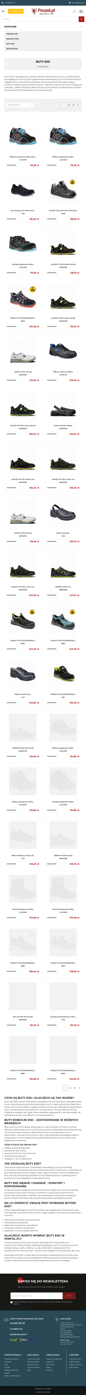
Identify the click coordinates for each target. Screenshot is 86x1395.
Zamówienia (50, 1364)
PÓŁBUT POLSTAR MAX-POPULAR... (63, 211)
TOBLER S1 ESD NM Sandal (23, 748)
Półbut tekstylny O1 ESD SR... (22, 856)
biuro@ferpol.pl (16, 1329)
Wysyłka (7, 1373)
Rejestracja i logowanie (54, 1359)
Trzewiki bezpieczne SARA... (23, 909)
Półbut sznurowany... (22, 694)
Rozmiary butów (33, 1364)
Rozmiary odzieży (33, 1362)
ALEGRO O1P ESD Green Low (22, 587)
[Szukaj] (43, 19)
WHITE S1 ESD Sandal (23, 533)
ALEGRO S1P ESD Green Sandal (22, 426)
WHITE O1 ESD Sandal (23, 372)
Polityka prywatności (11, 1359)
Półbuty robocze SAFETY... (63, 372)
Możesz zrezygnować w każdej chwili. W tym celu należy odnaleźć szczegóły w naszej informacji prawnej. (42, 1303)
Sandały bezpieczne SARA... (23, 264)
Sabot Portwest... (63, 533)
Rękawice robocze (75, 1364)
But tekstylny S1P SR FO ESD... (23, 211)
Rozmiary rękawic (33, 1367)
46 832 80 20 (17, 1323)
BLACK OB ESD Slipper (63, 426)
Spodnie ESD (12, 49)
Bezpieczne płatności (11, 1370)
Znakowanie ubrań (33, 1359)
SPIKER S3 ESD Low (63, 587)
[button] (81, 27)
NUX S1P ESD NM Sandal (23, 1017)
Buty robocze (73, 1367)
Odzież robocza (74, 1362)
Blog (29, 1370)
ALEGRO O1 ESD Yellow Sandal (63, 264)
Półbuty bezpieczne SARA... (63, 157)
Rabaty (48, 1367)
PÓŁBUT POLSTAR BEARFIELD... (23, 318)
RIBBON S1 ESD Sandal (63, 856)
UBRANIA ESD (12, 34)
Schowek (49, 1370)
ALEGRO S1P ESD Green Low (63, 479)
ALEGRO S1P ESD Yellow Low (22, 479)
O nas (6, 1364)
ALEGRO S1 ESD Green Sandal (63, 318)
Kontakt (7, 1367)
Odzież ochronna (75, 1359)
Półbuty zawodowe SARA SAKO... (23, 157)
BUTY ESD (10, 44)
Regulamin (8, 1362)
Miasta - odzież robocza (12, 1376)
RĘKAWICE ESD (12, 39)
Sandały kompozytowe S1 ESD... (63, 1017)
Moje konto (50, 1362)
